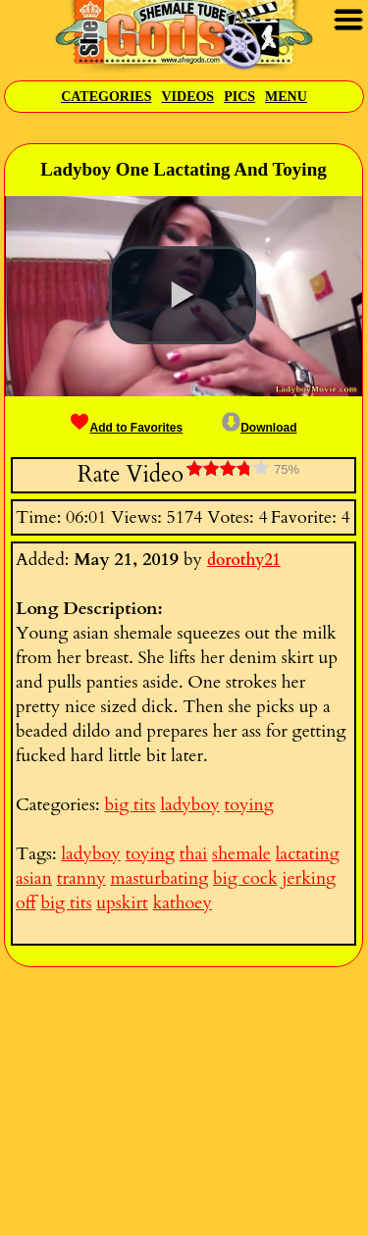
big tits (129, 805)
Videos (187, 96)
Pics (239, 96)
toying (249, 805)
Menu (286, 96)
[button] (182, 295)
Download (259, 428)
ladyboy (189, 805)
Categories (106, 96)
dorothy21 (244, 560)
